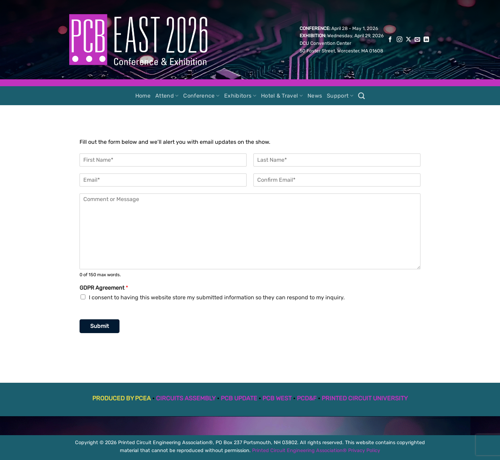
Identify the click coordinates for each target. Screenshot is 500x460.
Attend (166, 95)
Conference (201, 95)
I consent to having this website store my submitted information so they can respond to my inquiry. (217, 297)
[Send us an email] (417, 40)
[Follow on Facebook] (390, 40)
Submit (99, 326)
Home (142, 95)
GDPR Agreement (104, 287)
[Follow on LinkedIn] (426, 40)
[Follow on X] (408, 40)
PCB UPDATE (239, 398)
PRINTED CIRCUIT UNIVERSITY (365, 398)
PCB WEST (277, 398)
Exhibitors (240, 95)
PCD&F (306, 398)
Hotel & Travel (282, 95)
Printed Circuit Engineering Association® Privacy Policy (316, 450)
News (315, 95)
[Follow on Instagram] (399, 40)
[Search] (361, 95)
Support (340, 95)
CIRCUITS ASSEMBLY (186, 398)
